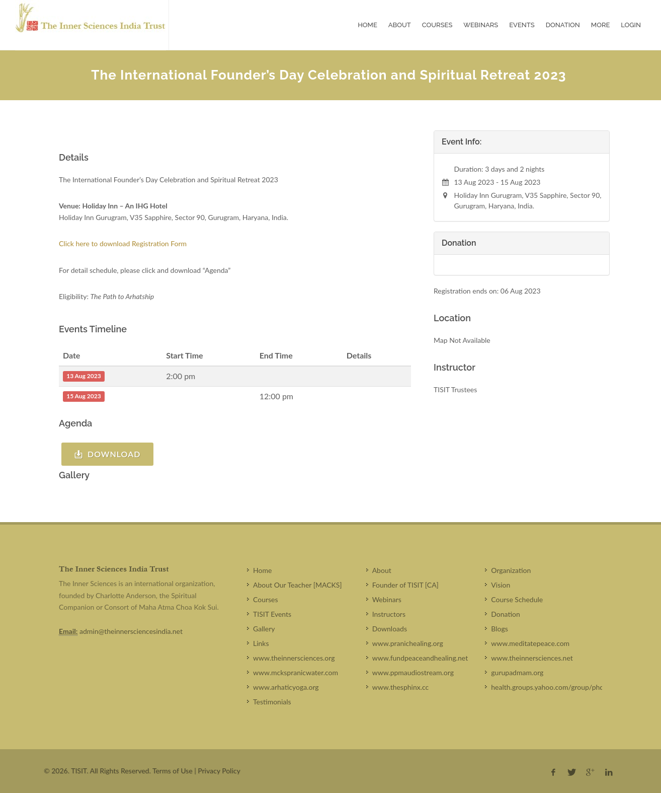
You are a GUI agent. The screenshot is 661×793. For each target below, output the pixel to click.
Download (107, 454)
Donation (563, 25)
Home (367, 25)
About (399, 25)
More (600, 25)
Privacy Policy (219, 770)
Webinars (480, 25)
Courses (437, 25)
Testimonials (272, 701)
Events (521, 25)
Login (631, 25)
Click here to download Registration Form (124, 243)
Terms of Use (172, 770)
